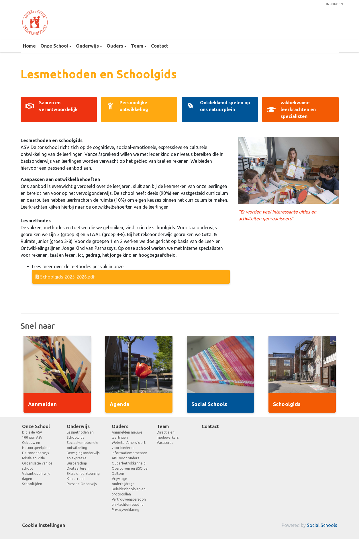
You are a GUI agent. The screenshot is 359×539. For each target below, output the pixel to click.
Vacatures (165, 442)
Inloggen (334, 4)
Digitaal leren (78, 468)
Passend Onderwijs (82, 484)
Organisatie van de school (37, 465)
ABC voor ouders (125, 458)
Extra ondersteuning (83, 473)
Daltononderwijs (35, 453)
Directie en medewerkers (167, 434)
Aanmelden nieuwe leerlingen (127, 434)
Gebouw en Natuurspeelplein (36, 445)
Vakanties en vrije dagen (36, 476)
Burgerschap (77, 463)
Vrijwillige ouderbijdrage (123, 481)
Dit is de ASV (32, 432)
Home (29, 45)
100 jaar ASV (32, 437)
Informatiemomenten (129, 453)
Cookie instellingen (43, 525)
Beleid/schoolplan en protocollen (129, 491)
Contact (159, 45)
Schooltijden (32, 484)
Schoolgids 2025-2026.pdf (65, 276)
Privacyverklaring (125, 509)
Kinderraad (76, 479)
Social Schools (322, 525)
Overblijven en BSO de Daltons (130, 471)
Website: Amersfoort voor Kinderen (129, 445)
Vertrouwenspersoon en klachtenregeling (129, 501)
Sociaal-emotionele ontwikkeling (82, 445)
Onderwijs (88, 45)
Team (137, 45)
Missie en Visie (33, 458)
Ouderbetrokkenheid (129, 463)
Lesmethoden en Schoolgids (80, 434)
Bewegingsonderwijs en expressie (83, 455)
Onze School (54, 45)
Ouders (115, 45)
